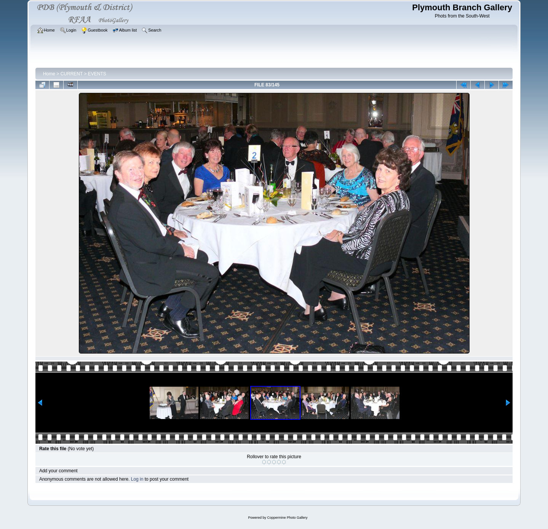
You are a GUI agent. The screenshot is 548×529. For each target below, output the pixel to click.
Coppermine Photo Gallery (287, 517)
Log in (137, 479)
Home (49, 73)
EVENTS (97, 73)
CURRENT (72, 73)
